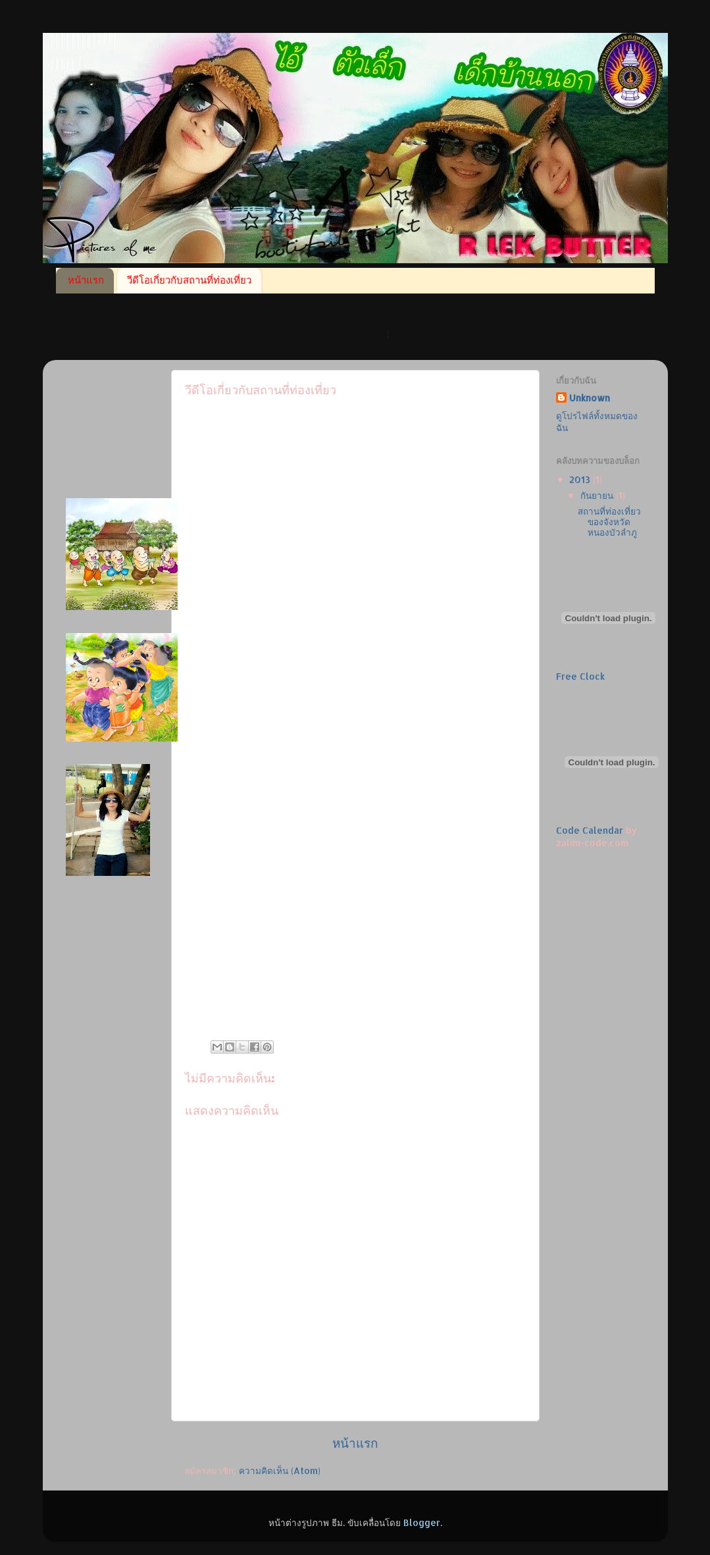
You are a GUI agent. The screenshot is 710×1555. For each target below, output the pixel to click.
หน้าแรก (86, 280)
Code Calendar (589, 830)
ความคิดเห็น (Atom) (279, 1470)
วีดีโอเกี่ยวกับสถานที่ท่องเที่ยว (189, 280)
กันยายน (598, 495)
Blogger (421, 1522)
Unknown (589, 397)
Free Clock (580, 676)
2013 (581, 479)
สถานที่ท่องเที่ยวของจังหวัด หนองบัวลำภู (609, 521)
